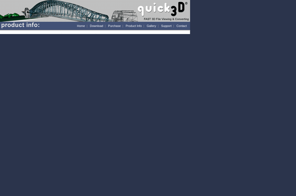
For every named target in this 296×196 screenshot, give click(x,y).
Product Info (134, 25)
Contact (182, 25)
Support (166, 25)
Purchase (114, 25)
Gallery (151, 25)
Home (81, 25)
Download (96, 25)
